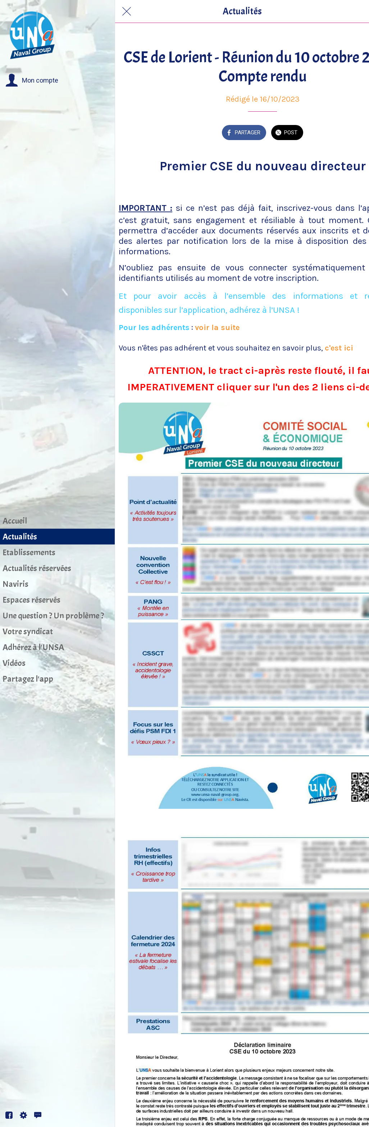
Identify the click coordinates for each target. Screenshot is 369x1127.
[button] (31, 80)
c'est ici (339, 348)
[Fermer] (126, 11)
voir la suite (217, 327)
